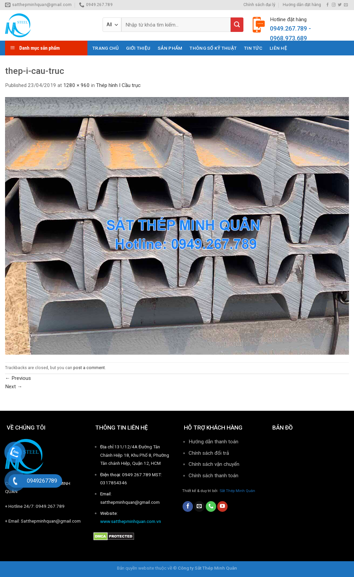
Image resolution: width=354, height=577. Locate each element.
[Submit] (237, 24)
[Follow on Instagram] (334, 5)
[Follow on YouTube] (222, 506)
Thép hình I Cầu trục (118, 85)
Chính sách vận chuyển (214, 464)
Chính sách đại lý (259, 4)
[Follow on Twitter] (340, 5)
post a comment (89, 367)
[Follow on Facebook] (327, 5)
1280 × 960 (76, 85)
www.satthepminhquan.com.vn (130, 521)
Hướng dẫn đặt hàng (302, 4)
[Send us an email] (346, 5)
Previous (18, 378)
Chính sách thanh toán (214, 476)
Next (13, 387)
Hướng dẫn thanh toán (213, 442)
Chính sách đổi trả (209, 453)
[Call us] (211, 506)
